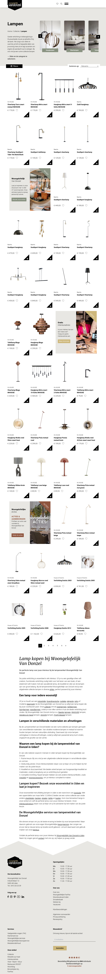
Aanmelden (60, 948)
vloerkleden (29, 798)
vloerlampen (62, 707)
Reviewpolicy (57, 919)
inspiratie (77, 793)
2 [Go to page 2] (44, 646)
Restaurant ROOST (14, 964)
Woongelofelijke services (16, 938)
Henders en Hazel (26, 715)
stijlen (52, 689)
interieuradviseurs (26, 804)
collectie (47, 707)
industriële (42, 701)
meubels (22, 777)
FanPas (10, 972)
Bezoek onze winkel (19, 199)
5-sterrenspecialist (74, 966)
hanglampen (24, 709)
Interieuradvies (13, 959)
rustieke (63, 701)
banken (38, 798)
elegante (70, 701)
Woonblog (11, 967)
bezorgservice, (63, 824)
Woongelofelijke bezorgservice (18, 941)
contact (41, 838)
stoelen (44, 798)
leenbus (36, 830)
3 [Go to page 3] (48, 646)
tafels (50, 798)
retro (76, 701)
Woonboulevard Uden (61, 897)
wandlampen (35, 709)
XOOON (44, 715)
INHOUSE (75, 712)
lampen (68, 712)
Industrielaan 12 (13, 881)
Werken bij (56, 902)
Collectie (16, 31)
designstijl (31, 704)
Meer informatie (64, 341)
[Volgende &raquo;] (66, 646)
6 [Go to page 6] (61, 646)
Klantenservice (13, 936)
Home (10, 31)
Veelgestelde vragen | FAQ (17, 933)
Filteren (14, 66)
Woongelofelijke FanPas (61, 895)
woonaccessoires (36, 777)
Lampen (24, 31)
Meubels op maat (14, 957)
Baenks (61, 712)
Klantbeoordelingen (60, 909)
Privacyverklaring (59, 917)
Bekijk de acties (18, 535)
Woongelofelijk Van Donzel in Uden (70, 835)
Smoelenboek (58, 900)
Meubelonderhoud (14, 943)
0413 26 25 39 (16, 886)
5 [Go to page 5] (57, 646)
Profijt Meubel (59, 715)
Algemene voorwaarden (61, 914)
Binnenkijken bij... (14, 969)
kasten (58, 798)
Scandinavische (53, 701)
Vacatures (56, 904)
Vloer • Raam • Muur (15, 962)
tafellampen (72, 707)
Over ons (56, 892)
